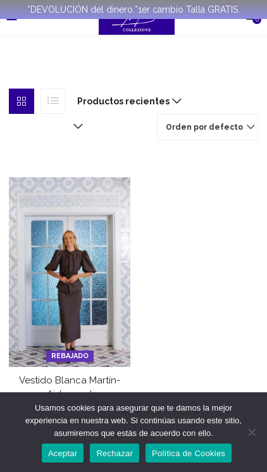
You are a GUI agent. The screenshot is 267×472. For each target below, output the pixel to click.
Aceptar (63, 453)
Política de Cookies (188, 453)
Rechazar (114, 453)
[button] (126, 101)
